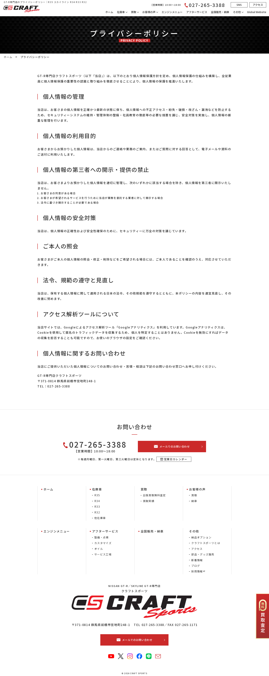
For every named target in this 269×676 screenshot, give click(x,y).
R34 (97, 501)
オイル (98, 549)
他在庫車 (100, 518)
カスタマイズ (103, 543)
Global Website (256, 12)
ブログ (195, 566)
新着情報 (197, 560)
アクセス (197, 549)
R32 (97, 512)
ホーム (109, 12)
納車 (194, 501)
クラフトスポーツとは (205, 543)
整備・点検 (101, 537)
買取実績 (148, 501)
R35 (97, 495)
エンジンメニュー (172, 12)
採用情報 (197, 571)
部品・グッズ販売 (202, 554)
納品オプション (201, 537)
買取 (194, 495)
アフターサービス (196, 12)
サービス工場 (103, 554)
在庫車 (121, 12)
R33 (97, 506)
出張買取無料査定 (154, 495)
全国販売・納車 (220, 12)
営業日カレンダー (175, 459)
